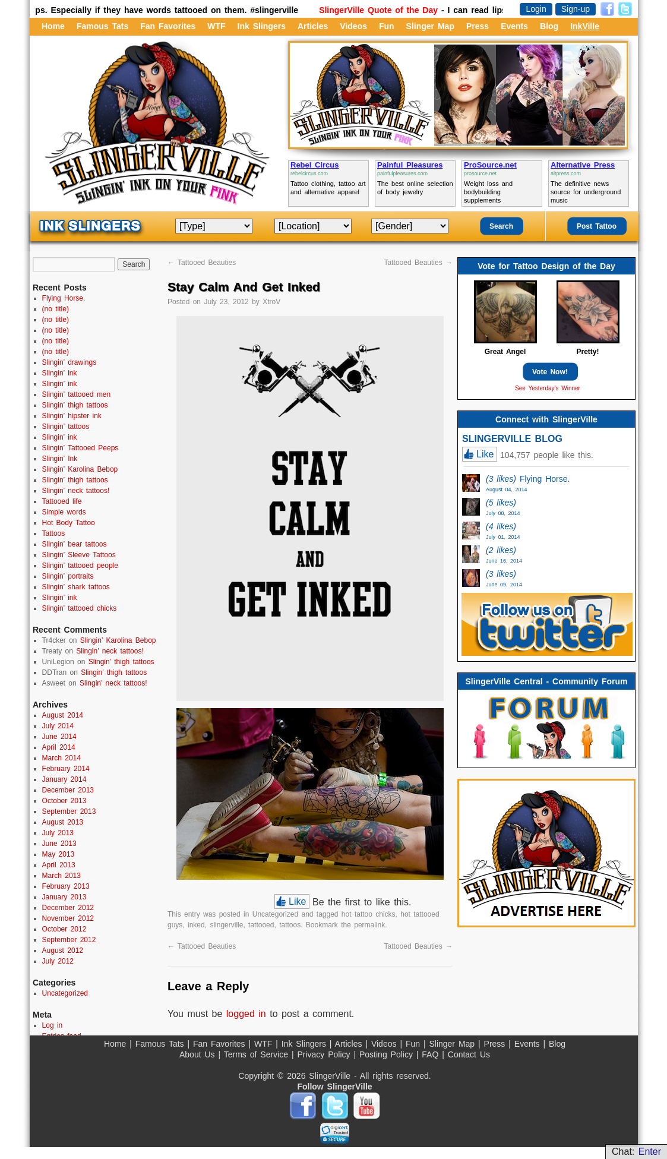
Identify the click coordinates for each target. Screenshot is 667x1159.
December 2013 (68, 790)
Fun (386, 26)
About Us (198, 1054)
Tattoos (53, 533)
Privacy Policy (325, 1054)
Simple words (64, 512)
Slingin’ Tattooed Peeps (80, 448)
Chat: (636, 1152)
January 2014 (64, 779)
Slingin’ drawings (69, 362)
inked (196, 925)
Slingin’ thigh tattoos (75, 405)
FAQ (432, 1054)
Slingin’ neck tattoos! (76, 491)
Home (53, 26)
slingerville (226, 925)
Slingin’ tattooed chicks (79, 608)
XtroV (271, 302)
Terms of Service (258, 1054)
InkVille (584, 26)
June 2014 (59, 736)
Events (514, 26)
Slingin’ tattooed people (80, 565)
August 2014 (62, 715)
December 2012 (68, 908)
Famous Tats (102, 26)
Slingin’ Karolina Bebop (80, 469)
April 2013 (58, 865)
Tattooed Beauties (201, 262)
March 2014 (61, 758)
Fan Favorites (167, 26)
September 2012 (69, 940)
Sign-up (575, 9)
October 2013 (64, 801)
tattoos (290, 925)
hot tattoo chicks (369, 914)
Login (536, 9)
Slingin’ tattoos (66, 426)
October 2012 (64, 929)
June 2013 (59, 843)
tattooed (261, 925)
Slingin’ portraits (68, 576)
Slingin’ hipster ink (72, 416)
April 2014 (58, 747)
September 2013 (69, 811)
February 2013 (66, 886)
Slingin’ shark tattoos (76, 587)
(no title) (55, 309)
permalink (369, 925)
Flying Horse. (64, 298)
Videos (353, 26)
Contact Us (469, 1054)
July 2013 (58, 833)
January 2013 (64, 897)
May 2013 (58, 854)
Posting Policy (387, 1054)
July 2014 (58, 726)
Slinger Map (430, 26)
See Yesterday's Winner (547, 388)
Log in (52, 1025)
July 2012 (58, 961)
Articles (313, 26)
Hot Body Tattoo (68, 523)
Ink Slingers (262, 26)
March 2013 (61, 875)
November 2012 (68, 918)
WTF (216, 26)
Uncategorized (275, 914)
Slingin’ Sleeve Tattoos (79, 555)
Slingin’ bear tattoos (74, 544)
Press (477, 26)
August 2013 (62, 822)
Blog (549, 26)
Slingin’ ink (59, 373)
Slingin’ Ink (60, 458)
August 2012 (62, 950)
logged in (246, 1014)
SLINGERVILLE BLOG (512, 439)
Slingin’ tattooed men (76, 394)
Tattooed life (62, 501)
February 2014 (66, 769)
